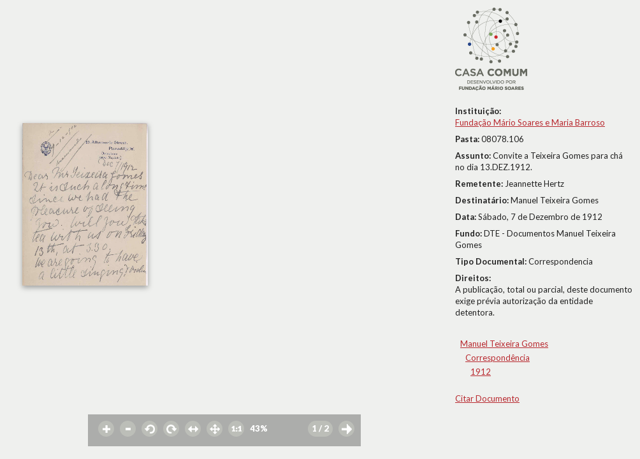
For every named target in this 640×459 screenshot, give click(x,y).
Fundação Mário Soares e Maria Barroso (530, 122)
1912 (480, 372)
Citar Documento (487, 398)
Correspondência (497, 358)
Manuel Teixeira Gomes (504, 344)
